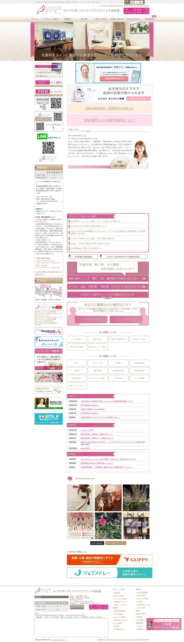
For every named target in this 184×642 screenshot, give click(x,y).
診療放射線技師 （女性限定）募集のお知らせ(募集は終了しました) (107, 467)
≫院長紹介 (117, 592)
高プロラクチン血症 (97, 378)
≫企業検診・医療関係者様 (145, 620)
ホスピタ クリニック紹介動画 (45, 311)
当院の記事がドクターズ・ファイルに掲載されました (100, 417)
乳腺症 (118, 363)
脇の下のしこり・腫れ (97, 347)
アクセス (41, 281)
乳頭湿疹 (118, 378)
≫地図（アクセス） (120, 605)
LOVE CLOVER (41, 265)
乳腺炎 (76, 370)
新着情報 (149, 19)
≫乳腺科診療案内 (119, 611)
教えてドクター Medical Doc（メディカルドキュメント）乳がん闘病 (48, 318)
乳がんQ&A (100, 19)
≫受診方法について (120, 620)
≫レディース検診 (119, 617)
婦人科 (84, 19)
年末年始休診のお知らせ (90, 405)
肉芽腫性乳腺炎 (118, 370)
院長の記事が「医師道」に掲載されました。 (97, 434)
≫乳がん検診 (117, 614)
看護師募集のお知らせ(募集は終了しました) (97, 463)
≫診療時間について (120, 602)
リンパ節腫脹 (139, 378)
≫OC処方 (139, 601)
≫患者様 (139, 617)
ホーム (34, 19)
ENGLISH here (133, 19)
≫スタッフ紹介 (118, 595)
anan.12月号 (85, 448)
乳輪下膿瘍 (97, 370)
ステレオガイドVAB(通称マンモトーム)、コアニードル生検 (97, 231)
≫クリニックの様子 (120, 599)
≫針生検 (116, 626)
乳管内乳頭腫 (139, 370)
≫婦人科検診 (140, 595)
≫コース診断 (117, 623)
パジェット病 (97, 363)
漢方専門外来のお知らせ (90, 413)
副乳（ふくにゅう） (76, 386)
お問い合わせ (116, 19)
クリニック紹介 (51, 19)
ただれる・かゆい (139, 339)
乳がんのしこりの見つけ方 (43, 321)
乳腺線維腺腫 (139, 363)
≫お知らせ (140, 626)
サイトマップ (123, 2)
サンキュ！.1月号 (87, 430)
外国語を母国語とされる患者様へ (93, 409)
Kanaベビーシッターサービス (45, 260)
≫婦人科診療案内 (142, 592)
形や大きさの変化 (76, 347)
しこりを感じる (76, 339)
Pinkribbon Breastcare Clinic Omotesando (123, 640)
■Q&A (138, 611)
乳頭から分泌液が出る (118, 339)
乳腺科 (67, 19)
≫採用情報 (140, 629)
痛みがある (97, 339)
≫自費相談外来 (118, 629)
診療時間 (41, 167)
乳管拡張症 (76, 378)
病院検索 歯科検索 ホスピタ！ (60, 640)
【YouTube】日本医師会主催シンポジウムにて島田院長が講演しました (107, 401)
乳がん (76, 363)
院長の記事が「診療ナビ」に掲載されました (97, 438)
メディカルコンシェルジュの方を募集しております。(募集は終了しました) (108, 459)
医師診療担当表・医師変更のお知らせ (109, 108)
